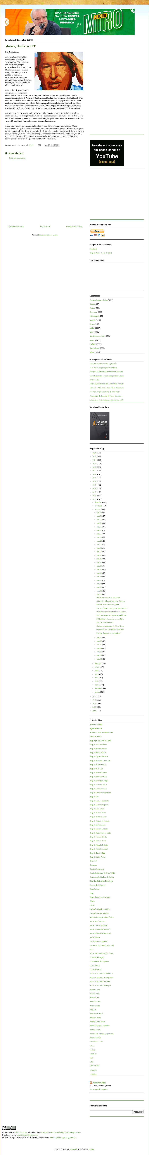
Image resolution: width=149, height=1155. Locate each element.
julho (97, 670)
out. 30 (99, 516)
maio (97, 678)
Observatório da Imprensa (99, 961)
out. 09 (99, 591)
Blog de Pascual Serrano (99, 829)
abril (97, 681)
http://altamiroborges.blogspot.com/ (63, 1137)
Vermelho (93, 1070)
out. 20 (99, 552)
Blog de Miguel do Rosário (100, 821)
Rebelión (93, 1010)
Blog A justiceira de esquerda (100, 740)
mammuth (73, 1149)
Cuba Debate (94, 889)
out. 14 (99, 573)
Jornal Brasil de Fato (97, 921)
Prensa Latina (95, 1006)
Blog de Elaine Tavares (98, 765)
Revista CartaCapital (97, 1022)
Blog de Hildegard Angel (99, 781)
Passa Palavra (95, 989)
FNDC (92, 905)
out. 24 (99, 537)
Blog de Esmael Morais (98, 773)
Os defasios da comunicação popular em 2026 (106, 400)
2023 (95, 464)
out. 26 (99, 530)
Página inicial (45, 226)
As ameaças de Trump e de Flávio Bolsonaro (106, 396)
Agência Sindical (96, 728)
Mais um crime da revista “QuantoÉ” (103, 364)
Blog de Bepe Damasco (98, 749)
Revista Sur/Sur (95, 1038)
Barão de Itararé (95, 736)
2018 (95, 481)
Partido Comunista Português (100, 986)
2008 (95, 711)
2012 (95, 696)
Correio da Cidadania (97, 885)
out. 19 (99, 555)
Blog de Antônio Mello (98, 744)
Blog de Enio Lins (96, 768)
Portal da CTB (95, 1002)
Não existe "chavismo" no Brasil (108, 597)
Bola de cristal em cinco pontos (107, 605)
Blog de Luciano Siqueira (99, 805)
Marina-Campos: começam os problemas (111, 615)
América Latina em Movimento (101, 732)
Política (92, 344)
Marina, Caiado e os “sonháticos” (108, 633)
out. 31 (99, 512)
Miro (91, 332)
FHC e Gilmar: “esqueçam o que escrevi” (111, 608)
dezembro (98, 502)
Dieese (92, 901)
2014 (95, 496)
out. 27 (99, 527)
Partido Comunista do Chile (100, 981)
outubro (98, 509)
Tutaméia (93, 1054)
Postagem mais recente (16, 226)
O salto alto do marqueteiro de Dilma (110, 629)
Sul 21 (92, 1046)
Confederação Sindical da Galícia (102, 877)
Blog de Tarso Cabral (97, 853)
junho (97, 674)
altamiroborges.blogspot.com (27, 1135)
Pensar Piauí (94, 998)
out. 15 (99, 569)
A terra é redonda (96, 724)
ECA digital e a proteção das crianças (103, 368)
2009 (95, 707)
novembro (99, 506)
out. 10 (99, 587)
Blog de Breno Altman (98, 752)
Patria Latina (94, 993)
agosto (97, 667)
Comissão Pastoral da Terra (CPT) (102, 873)
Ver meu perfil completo (98, 1089)
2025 (95, 456)
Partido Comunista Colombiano (101, 973)
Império (92, 320)
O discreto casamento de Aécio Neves (110, 626)
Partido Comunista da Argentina (101, 977)
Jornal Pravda (95, 937)
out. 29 (99, 520)
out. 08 (99, 594)
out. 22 (99, 545)
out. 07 (99, 638)
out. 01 (99, 659)
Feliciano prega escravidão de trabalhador (105, 392)
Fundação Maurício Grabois (100, 909)
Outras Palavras (95, 969)
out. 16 (99, 566)
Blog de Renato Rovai (98, 841)
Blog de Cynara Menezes (99, 756)
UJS (91, 1062)
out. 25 (99, 534)
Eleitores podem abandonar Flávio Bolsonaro (106, 372)
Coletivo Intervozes (97, 869)
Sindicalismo (94, 348)
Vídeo (92, 352)
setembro (98, 663)
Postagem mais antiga (74, 226)
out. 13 (99, 577)
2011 (95, 700)
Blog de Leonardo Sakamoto (100, 793)
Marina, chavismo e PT (104, 622)
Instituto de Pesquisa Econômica (101, 917)
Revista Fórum (95, 1030)
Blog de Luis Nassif (97, 809)
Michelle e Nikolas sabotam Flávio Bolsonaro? (107, 388)
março (97, 685)
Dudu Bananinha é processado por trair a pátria (107, 376)
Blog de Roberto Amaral (99, 849)
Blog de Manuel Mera (98, 813)
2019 (95, 478)
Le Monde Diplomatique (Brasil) (102, 945)
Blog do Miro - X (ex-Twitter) (101, 253)
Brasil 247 (93, 861)
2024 (95, 460)
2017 (95, 485)
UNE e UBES (95, 1066)
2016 (95, 488)
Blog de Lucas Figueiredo (99, 801)
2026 (95, 453)
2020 (95, 474)
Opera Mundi (94, 965)
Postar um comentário (17, 158)
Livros (92, 324)
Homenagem (94, 316)
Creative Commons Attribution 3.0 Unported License (61, 1132)
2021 (95, 471)
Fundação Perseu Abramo (99, 913)
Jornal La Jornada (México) (100, 929)
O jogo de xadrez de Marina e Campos (110, 601)
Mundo (92, 340)
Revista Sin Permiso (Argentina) (101, 1034)
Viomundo (93, 1074)
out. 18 (99, 559)
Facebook (93, 249)
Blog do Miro (7, 1132)
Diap (91, 893)
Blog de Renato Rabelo (98, 837)
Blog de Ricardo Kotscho (99, 845)
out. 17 (99, 562)
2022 (95, 467)
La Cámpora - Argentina (98, 941)
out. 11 (99, 584)
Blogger (92, 1149)
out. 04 (99, 648)
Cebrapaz (93, 865)
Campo (92, 304)
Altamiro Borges (99, 1083)
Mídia (92, 328)
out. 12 (99, 580)
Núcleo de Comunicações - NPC (101, 953)
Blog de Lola (94, 797)
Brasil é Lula (94, 380)
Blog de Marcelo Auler (98, 817)
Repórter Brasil (95, 1018)
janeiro (97, 692)
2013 (95, 499)
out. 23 (99, 541)
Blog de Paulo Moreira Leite (100, 833)
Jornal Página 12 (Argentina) (100, 933)
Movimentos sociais (97, 336)
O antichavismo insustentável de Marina (111, 612)
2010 (95, 703)
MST (92, 949)
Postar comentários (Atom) (48, 235)
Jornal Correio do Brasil (98, 925)
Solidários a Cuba (96, 1042)
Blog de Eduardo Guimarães (100, 761)
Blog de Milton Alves (98, 825)
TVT (91, 1058)
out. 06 (99, 641)
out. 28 (99, 523)
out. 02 (99, 655)
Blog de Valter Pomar (97, 857)
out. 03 (99, 652)
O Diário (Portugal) (97, 957)
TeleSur (92, 1050)
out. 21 (99, 548)
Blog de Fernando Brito (98, 777)
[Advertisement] (44, 193)
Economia (93, 312)
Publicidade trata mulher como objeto (110, 619)
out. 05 (99, 645)
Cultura (92, 308)
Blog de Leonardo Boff (98, 789)
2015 (95, 492)
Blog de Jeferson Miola (98, 785)
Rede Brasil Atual (96, 1014)
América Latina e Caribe (99, 300)
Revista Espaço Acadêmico (100, 1026)
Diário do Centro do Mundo (100, 897)
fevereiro (98, 688)
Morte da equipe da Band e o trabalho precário (107, 384)
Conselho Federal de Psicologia (101, 881)
